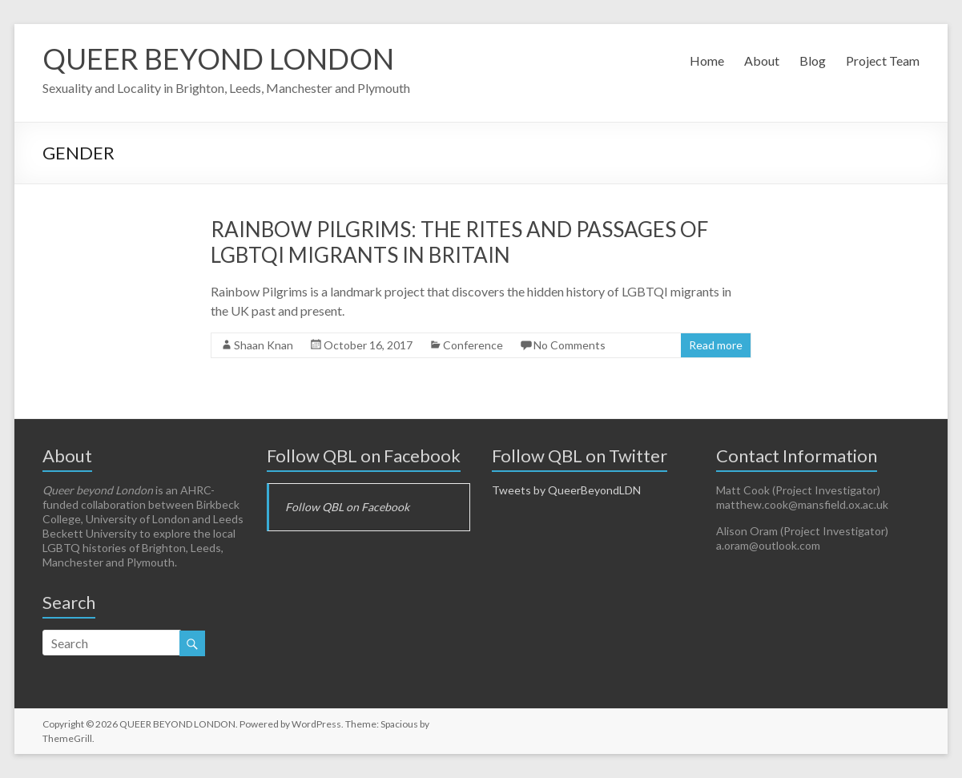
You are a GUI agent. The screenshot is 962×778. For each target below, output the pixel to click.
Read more (716, 345)
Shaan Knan (263, 345)
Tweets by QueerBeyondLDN (566, 490)
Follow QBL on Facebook (364, 455)
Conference (473, 345)
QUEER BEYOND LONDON (218, 58)
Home (707, 60)
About (761, 60)
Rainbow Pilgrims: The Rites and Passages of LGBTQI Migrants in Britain (459, 242)
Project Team (883, 60)
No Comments (569, 345)
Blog (812, 60)
